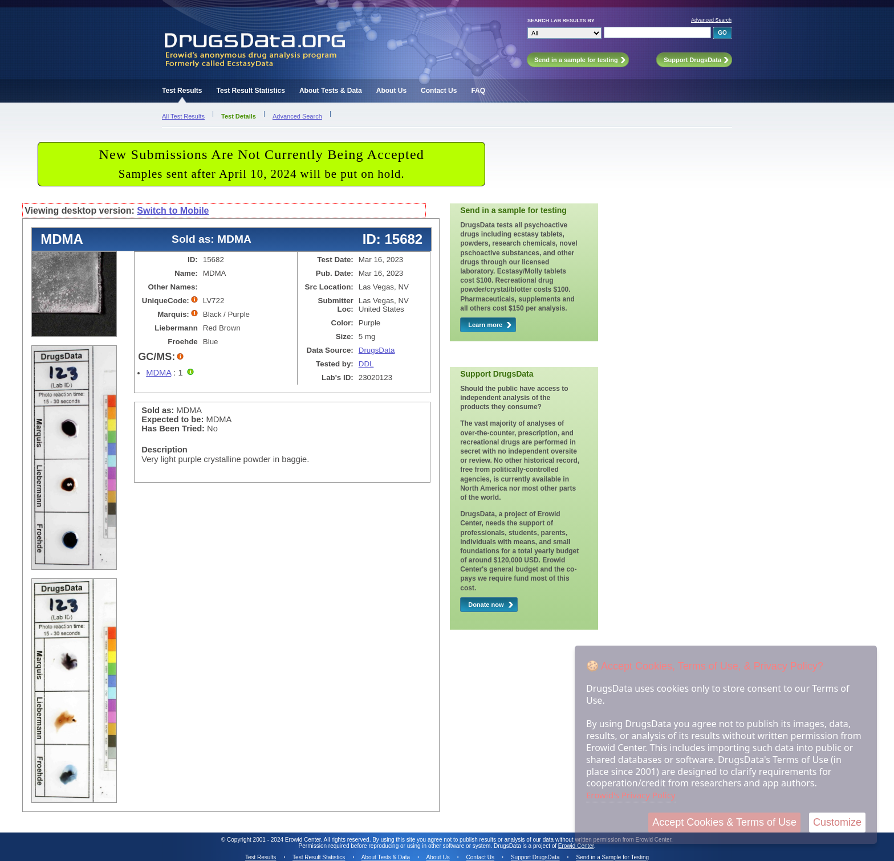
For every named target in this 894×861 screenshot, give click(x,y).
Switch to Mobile (173, 210)
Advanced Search (711, 20)
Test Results (182, 91)
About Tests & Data (330, 91)
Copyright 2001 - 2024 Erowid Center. (274, 839)
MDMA (158, 372)
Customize (837, 822)
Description (164, 449)
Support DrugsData (535, 857)
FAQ (478, 91)
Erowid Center (576, 846)
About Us (391, 91)
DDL (366, 364)
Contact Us (439, 91)
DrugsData (377, 350)
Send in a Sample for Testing (612, 857)
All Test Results (183, 116)
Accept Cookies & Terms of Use (724, 822)
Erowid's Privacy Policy (631, 795)
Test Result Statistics (250, 91)
